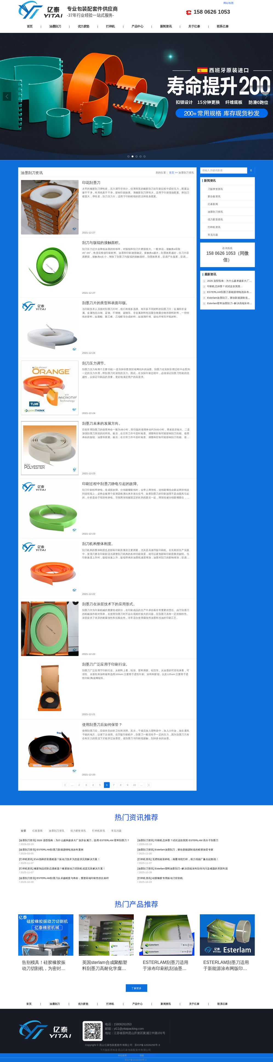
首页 (30, 26)
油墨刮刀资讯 (215, 211)
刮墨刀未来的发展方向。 (102, 423)
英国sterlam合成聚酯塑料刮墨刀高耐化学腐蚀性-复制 (104, 966)
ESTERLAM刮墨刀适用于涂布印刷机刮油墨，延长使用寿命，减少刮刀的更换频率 (165, 966)
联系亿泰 (222, 26)
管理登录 (150, 1055)
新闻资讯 (166, 26)
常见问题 (213, 234)
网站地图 (228, 2)
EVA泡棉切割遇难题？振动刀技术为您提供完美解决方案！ (59, 859)
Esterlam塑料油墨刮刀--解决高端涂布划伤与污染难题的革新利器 (229, 304)
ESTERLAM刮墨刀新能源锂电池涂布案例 (229, 292)
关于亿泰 (194, 26)
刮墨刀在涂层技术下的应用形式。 (109, 604)
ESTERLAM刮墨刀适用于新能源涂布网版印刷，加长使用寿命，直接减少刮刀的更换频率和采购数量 (226, 966)
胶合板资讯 (214, 196)
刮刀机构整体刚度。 (98, 544)
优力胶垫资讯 (215, 219)
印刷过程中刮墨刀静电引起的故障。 (111, 484)
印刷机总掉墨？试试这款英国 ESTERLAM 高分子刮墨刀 (223, 287)
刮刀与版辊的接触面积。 (102, 243)
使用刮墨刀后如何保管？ (102, 725)
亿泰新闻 (213, 204)
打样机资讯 (214, 227)
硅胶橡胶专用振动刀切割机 (160, 878)
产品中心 (137, 26)
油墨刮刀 (55, 26)
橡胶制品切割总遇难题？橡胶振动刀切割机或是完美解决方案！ (62, 868)
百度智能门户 (133, 1055)
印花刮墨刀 (91, 183)
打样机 (110, 26)
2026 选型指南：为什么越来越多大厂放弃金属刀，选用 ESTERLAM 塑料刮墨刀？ (229, 281)
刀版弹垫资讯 (215, 188)
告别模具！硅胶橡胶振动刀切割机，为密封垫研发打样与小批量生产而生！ (44, 966)
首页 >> (174, 172)
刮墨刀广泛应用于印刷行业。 (106, 664)
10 (134, 785)
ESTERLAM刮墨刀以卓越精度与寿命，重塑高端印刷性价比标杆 (64, 878)
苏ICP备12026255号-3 (136, 1060)
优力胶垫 (83, 26)
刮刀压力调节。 (95, 363)
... (72, 785)
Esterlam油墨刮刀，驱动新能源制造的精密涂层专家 (229, 298)
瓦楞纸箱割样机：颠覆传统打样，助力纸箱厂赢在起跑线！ (177, 859)
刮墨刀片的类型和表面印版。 (106, 303)
